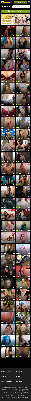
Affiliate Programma (6, 381)
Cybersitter (24, 395)
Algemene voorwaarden (7, 371)
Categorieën (6, 6)
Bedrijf (18, 376)
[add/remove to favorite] (2, 27)
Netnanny (18, 395)
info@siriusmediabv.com (23, 397)
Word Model (19, 381)
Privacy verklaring (20, 371)
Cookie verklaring (5, 376)
